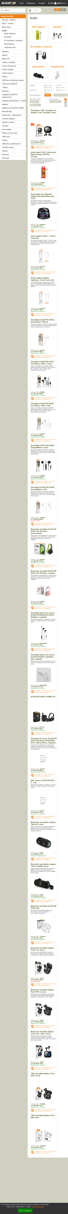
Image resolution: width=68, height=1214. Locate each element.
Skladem (49, 85)
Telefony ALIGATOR (9, 84)
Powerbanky (6, 129)
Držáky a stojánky (8, 62)
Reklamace (31, 3)
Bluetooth (5, 59)
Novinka (49, 87)
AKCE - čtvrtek (7, 23)
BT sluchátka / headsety (13, 40)
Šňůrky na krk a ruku (9, 133)
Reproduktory (9, 44)
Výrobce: (33, 90)
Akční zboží (6, 27)
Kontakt (42, 3)
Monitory (5, 91)
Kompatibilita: (35, 95)
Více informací (38, 1207)
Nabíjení (5, 104)
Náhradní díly (7, 111)
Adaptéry (5, 52)
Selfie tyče (6, 137)
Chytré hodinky (7, 69)
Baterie (4, 55)
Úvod (21, 3)
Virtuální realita (7, 147)
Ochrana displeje (8, 119)
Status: (32, 85)
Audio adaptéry (10, 34)
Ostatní (5, 151)
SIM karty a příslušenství (11, 144)
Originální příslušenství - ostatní (14, 101)
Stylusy (5, 140)
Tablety (5, 87)
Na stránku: (54, 99)
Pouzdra (5, 126)
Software (5, 158)
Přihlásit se (60, 3)
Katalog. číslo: (35, 141)
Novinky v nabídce (9, 20)
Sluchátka (8, 37)
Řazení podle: (35, 99)
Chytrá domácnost (9, 66)
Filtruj (48, 95)
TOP (60, 85)
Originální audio (10, 47)
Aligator (49, 90)
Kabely (4, 77)
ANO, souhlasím (25, 1210)
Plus (47, 92)
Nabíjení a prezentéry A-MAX (13, 108)
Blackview (61, 90)
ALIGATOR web (54, 3)
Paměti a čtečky (8, 122)
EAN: (32, 142)
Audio (4, 31)
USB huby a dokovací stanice (13, 80)
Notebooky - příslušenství (12, 115)
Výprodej (5, 154)
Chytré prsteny (7, 73)
